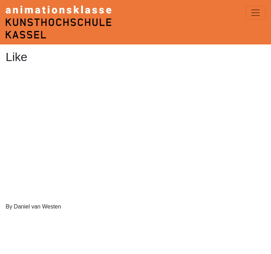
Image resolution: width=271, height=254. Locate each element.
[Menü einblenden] (255, 13)
